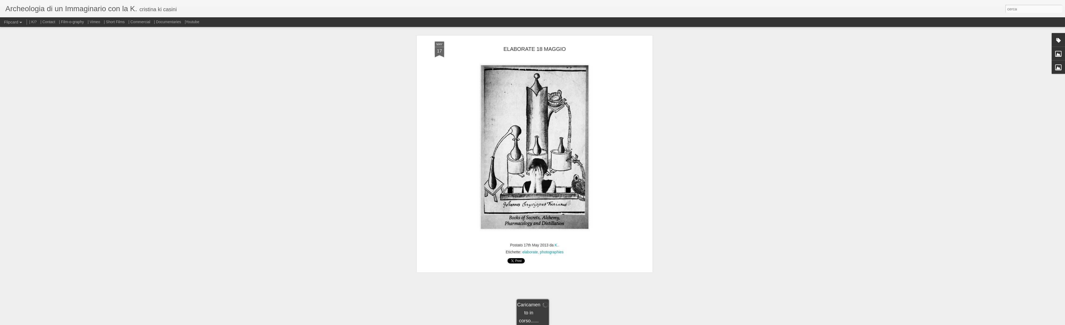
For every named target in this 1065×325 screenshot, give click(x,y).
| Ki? (33, 22)
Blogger (549, 322)
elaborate (530, 223)
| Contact (47, 22)
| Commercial (139, 22)
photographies (552, 223)
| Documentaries (167, 22)
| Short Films (114, 22)
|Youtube (192, 22)
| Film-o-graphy (72, 22)
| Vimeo (94, 22)
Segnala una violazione (571, 322)
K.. (557, 216)
